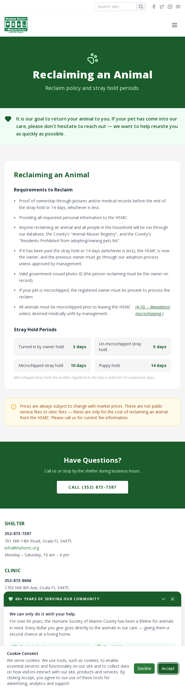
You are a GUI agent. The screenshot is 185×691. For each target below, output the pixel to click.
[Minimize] (163, 599)
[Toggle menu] (174, 25)
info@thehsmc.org (22, 548)
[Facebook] (154, 6)
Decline (144, 668)
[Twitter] (162, 6)
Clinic (13, 570)
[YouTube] (178, 6)
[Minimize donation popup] (82, 599)
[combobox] (115, 7)
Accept (168, 668)
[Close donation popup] (172, 599)
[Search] (140, 6)
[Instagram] (170, 6)
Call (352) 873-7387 (92, 487)
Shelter (15, 523)
